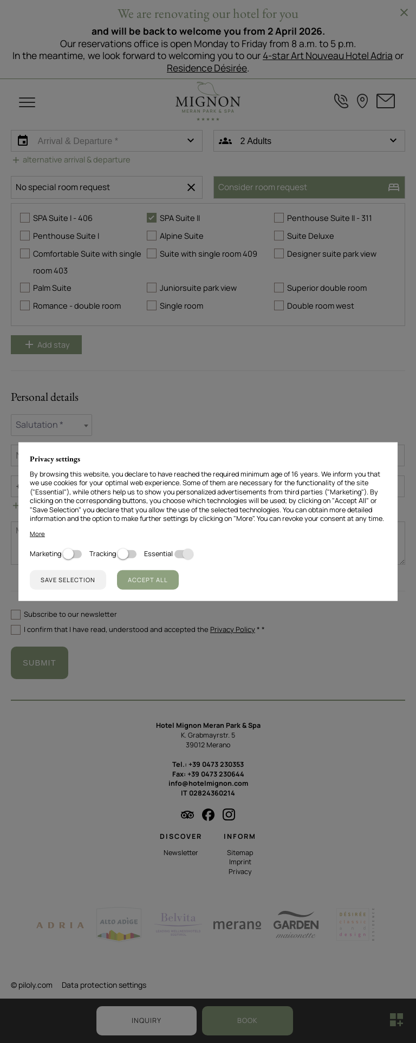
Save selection (68, 579)
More (37, 533)
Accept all (148, 579)
